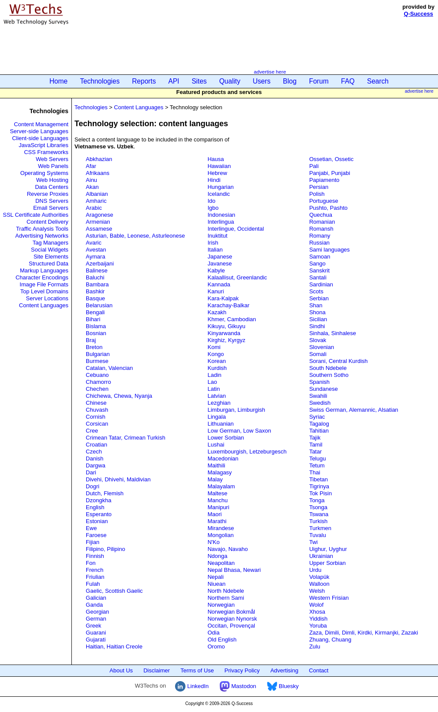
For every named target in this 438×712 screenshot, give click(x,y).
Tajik (314, 437)
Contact (319, 670)
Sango (317, 263)
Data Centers (51, 187)
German (96, 618)
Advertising (284, 670)
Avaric (93, 242)
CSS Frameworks (46, 152)
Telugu (317, 458)
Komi (214, 347)
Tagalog (319, 423)
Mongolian (221, 535)
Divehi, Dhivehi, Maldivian (118, 479)
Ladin (215, 375)
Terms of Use (197, 670)
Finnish (95, 556)
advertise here (270, 71)
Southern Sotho (328, 375)
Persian (318, 187)
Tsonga (318, 507)
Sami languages (329, 249)
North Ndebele (226, 591)
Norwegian (221, 604)
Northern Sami (226, 597)
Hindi (214, 180)
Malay (215, 479)
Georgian (97, 611)
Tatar (315, 451)
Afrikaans (97, 173)
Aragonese (99, 215)
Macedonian (223, 458)
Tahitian (319, 430)
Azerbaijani (100, 263)
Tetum (316, 465)
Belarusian (99, 305)
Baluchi (95, 277)
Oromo (216, 646)
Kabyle (216, 270)
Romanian (322, 221)
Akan (92, 187)
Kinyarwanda (224, 333)
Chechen (97, 389)
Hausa (216, 159)
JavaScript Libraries (43, 145)
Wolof (316, 604)
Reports (144, 81)
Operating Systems (44, 173)
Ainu (91, 180)
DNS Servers (51, 201)
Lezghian (219, 403)
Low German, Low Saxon (239, 430)
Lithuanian (221, 423)
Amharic (96, 201)
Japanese (220, 256)
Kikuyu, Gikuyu (227, 326)
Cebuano (97, 375)
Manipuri (218, 507)
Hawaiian (219, 166)
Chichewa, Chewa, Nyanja (119, 396)
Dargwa (95, 465)
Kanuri (216, 291)
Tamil (315, 444)
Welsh (317, 591)
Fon (90, 563)
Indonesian (222, 215)
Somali (318, 354)
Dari (91, 472)
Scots (316, 291)
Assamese (99, 228)
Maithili (216, 465)
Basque (95, 298)
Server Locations (47, 298)
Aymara (95, 256)
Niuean (217, 584)
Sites (199, 81)
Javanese (220, 263)
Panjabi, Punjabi (329, 173)
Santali (318, 277)
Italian (215, 249)
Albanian (97, 194)
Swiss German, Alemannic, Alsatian (353, 409)
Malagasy (220, 472)
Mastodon (237, 686)
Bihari (93, 319)
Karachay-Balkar (228, 305)
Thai (314, 472)
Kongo (216, 354)
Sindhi (317, 326)
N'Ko (214, 542)
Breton (94, 347)
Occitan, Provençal (231, 625)
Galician (96, 597)
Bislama (96, 326)
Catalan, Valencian (109, 368)
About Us (121, 670)
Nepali (216, 577)
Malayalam (221, 486)
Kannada (219, 284)
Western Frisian (329, 597)
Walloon (319, 584)
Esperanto (98, 514)
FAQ (347, 81)
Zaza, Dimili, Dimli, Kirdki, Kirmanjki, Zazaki (363, 632)
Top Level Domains (44, 291)
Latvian (217, 396)
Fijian (92, 542)
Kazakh (217, 312)
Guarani (96, 632)
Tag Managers (50, 242)
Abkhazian (99, 159)
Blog (289, 81)
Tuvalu (317, 535)
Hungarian (221, 187)
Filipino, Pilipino (105, 549)
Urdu (315, 570)
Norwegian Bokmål (231, 611)
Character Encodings (42, 277)
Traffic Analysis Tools (42, 228)
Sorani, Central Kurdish (338, 361)
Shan (315, 305)
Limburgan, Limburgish (236, 409)
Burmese (97, 361)
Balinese (97, 270)
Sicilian (318, 319)
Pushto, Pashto (328, 208)
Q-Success (418, 13)
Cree (92, 430)
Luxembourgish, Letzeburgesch (247, 451)
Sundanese (323, 389)
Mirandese (221, 528)
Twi (313, 542)
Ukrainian (321, 556)
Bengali (95, 312)
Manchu (218, 500)
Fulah (93, 584)
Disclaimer (156, 670)
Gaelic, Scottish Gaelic (114, 591)
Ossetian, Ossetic (331, 159)
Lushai (216, 444)
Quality (229, 81)
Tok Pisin (320, 493)
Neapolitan (221, 563)
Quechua (320, 215)
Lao (212, 382)
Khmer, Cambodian (232, 319)
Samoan (319, 256)
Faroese (96, 535)
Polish (316, 194)
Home (59, 81)
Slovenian (321, 347)
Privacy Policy (242, 670)
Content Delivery (47, 221)
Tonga (316, 500)
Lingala (217, 416)
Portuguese (323, 201)
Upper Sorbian (327, 563)
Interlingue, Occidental (236, 228)
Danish (94, 458)
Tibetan (318, 479)
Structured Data (48, 263)
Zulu (314, 646)
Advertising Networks (41, 235)
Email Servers (50, 208)
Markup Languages (44, 270)
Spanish (319, 382)
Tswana (318, 514)
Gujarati (96, 639)
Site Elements (51, 256)
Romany (319, 235)
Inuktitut (218, 235)
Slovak (317, 340)
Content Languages (43, 305)
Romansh (321, 228)
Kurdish (217, 368)
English (95, 507)
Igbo (213, 208)
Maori (215, 514)
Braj (91, 340)
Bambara (97, 284)
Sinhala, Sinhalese (332, 333)
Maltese (218, 493)
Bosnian (96, 333)
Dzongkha (98, 500)
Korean (217, 361)
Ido (212, 201)
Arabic (94, 208)
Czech (94, 451)
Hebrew (217, 173)
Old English (222, 639)
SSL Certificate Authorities (36, 215)
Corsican (97, 423)
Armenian (98, 221)
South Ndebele (328, 368)
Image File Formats (44, 284)
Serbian (319, 298)
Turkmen (320, 528)
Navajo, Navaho (228, 549)
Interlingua (221, 221)
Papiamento (324, 180)
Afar (91, 166)
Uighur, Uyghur (328, 549)
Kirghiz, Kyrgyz (227, 340)
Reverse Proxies (47, 194)
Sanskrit (319, 270)
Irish (213, 242)
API (173, 81)
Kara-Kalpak (223, 298)
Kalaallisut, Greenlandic (237, 277)
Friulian (95, 577)
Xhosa (317, 611)
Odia (213, 632)
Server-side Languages (39, 131)
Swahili (318, 396)
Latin (214, 389)
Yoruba (318, 625)
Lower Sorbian (226, 437)
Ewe (91, 528)
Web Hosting (52, 180)
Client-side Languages (40, 138)
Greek (93, 625)
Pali (314, 166)
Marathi (217, 521)
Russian (319, 242)
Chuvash (97, 409)
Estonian (97, 521)
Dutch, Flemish (105, 493)
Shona (317, 312)
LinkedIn (192, 686)
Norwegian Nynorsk (232, 618)
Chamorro (98, 382)
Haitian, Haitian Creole (114, 646)
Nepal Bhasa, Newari (234, 570)
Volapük (319, 577)
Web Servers (52, 159)
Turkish (318, 521)
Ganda (94, 604)
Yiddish (318, 618)
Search (377, 81)
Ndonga (218, 556)
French (94, 570)
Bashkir (95, 291)
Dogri (92, 486)
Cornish (95, 416)
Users (262, 81)
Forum (319, 81)
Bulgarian (98, 354)
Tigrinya (319, 486)
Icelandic (219, 194)
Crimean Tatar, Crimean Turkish (125, 437)
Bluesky (283, 686)
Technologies (100, 81)
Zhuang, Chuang (330, 639)
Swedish (319, 403)
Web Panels (53, 166)
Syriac (317, 416)
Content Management (41, 124)
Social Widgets (49, 249)
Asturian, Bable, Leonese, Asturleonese (135, 235)
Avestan (96, 249)
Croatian (96, 444)
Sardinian (321, 284)
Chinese (96, 403)
